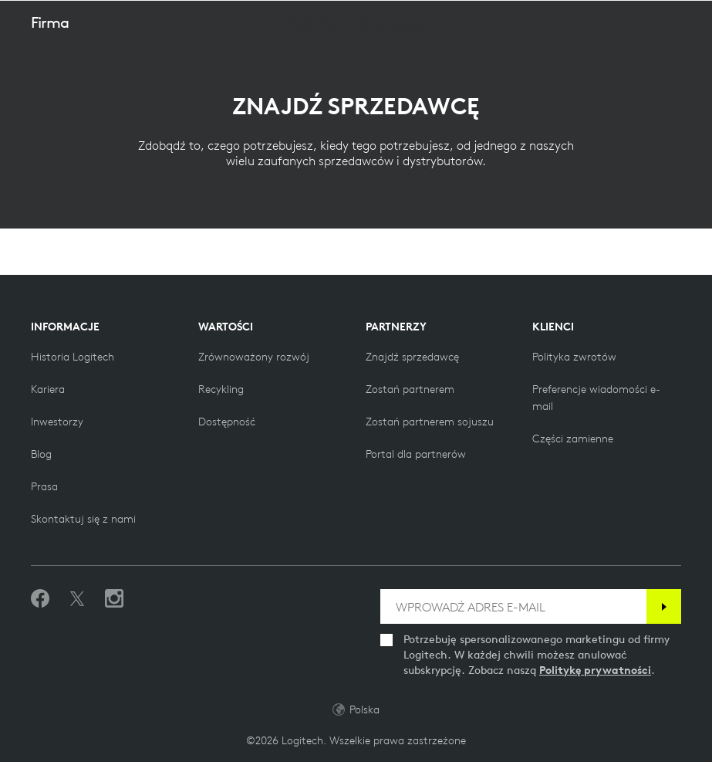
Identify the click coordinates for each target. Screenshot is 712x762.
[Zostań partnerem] (410, 389)
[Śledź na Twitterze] (77, 599)
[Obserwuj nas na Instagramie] (114, 599)
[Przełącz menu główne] (693, 18)
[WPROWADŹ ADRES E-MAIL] (513, 606)
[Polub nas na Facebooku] (40, 599)
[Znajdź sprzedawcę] (412, 357)
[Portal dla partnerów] (416, 454)
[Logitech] (112, 18)
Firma (50, 60)
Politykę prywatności (595, 670)
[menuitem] (312, 61)
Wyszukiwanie (604, 20)
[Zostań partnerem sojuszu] (430, 421)
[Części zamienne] (572, 438)
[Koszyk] (651, 19)
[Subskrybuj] (663, 606)
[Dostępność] (226, 421)
